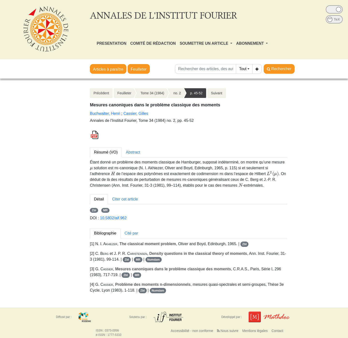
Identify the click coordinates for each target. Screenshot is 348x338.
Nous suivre (228, 331)
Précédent (101, 93)
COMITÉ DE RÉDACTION (153, 43)
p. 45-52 (196, 93)
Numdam (153, 259)
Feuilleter (139, 69)
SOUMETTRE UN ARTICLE (204, 43)
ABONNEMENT (250, 43)
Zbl (94, 210)
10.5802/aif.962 (113, 218)
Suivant (216, 93)
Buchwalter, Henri (105, 113)
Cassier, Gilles (135, 113)
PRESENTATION (111, 43)
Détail (99, 199)
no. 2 (177, 93)
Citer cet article (125, 199)
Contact (277, 331)
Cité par (131, 233)
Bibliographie (105, 233)
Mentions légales (255, 331)
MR (105, 210)
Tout (242, 69)
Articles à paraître (108, 69)
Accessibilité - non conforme (192, 331)
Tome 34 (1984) (152, 93)
